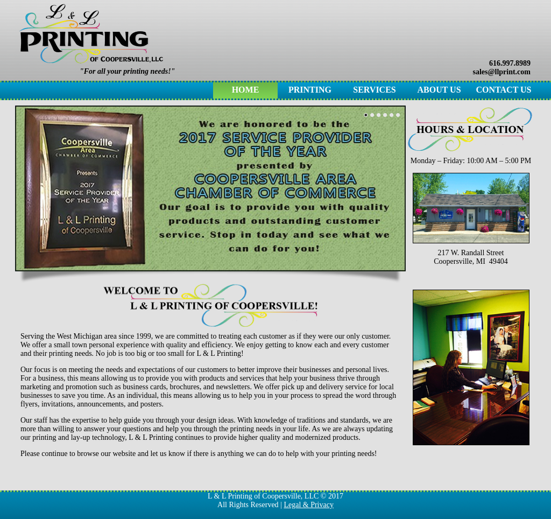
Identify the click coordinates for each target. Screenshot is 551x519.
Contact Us (504, 89)
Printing (309, 89)
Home (245, 89)
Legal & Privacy (309, 505)
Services (374, 89)
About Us (439, 89)
